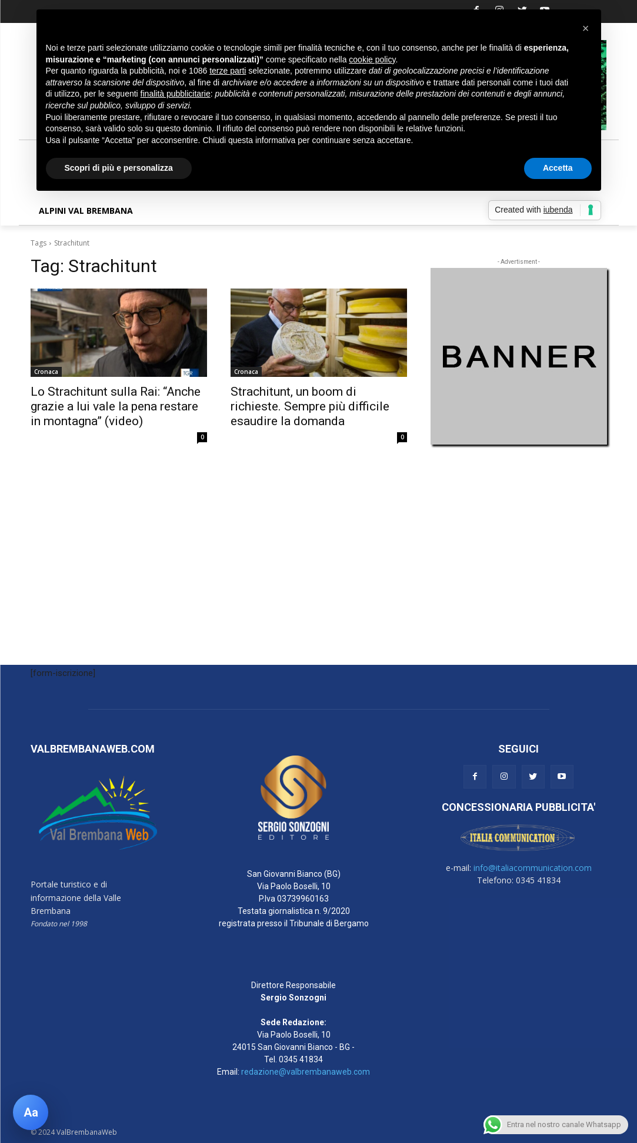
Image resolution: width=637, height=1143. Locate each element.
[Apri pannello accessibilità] (30, 1112)
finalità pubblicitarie (176, 93)
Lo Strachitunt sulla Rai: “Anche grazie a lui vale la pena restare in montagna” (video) (116, 406)
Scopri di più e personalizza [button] (119, 168)
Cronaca (46, 371)
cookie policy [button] (372, 59)
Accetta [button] (558, 168)
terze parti (227, 70)
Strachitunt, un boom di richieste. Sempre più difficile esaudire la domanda (310, 406)
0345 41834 (301, 1059)
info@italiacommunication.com (532, 867)
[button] (585, 28)
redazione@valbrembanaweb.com (305, 1071)
